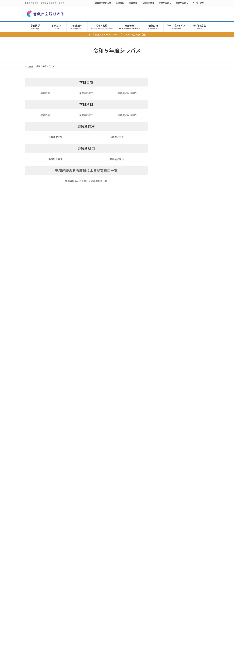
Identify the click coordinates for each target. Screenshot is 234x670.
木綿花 (172, 520)
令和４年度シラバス (175, 249)
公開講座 (173, 451)
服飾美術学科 (148, 2)
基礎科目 (45, 93)
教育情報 (165, 171)
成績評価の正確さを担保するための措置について (185, 207)
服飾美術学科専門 (127, 93)
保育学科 (133, 2)
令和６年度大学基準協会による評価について (171, 500)
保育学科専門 (86, 93)
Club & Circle (170, 387)
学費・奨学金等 (171, 256)
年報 (165, 367)
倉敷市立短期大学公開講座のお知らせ (168, 454)
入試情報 (120, 2)
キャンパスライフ (169, 381)
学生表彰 (173, 508)
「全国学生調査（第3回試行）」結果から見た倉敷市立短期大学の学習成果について (180, 536)
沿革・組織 (166, 165)
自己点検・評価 (174, 497)
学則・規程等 (170, 191)
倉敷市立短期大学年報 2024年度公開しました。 (172, 466)
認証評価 (167, 313)
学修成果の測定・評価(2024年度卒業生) (170, 443)
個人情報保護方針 (172, 158)
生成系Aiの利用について (175, 215)
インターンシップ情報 (174, 347)
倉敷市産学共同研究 (177, 474)
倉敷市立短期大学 (103, 2)
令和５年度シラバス (175, 242)
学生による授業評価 (173, 333)
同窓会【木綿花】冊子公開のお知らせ (168, 523)
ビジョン (165, 137)
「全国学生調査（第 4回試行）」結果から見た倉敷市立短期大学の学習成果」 (179, 430)
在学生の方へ (165, 2)
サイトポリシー (200, 2)
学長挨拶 (165, 117)
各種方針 (165, 144)
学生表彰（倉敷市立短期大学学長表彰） (184, 124)
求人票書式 (168, 340)
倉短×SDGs (169, 374)
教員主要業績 (170, 360)
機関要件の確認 (171, 262)
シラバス (167, 222)
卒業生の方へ (182, 2)
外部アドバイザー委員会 (175, 320)
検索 (201, 81)
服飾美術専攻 (117, 137)
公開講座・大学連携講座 (175, 306)
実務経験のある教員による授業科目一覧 (86, 170)
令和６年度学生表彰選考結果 (164, 511)
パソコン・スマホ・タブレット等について (185, 279)
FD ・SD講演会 (171, 326)
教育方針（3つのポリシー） (177, 185)
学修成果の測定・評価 (174, 151)
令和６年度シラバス (175, 235)
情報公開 (165, 286)
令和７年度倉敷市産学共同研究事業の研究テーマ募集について (179, 477)
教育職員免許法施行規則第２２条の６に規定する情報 (185, 271)
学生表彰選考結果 (172, 131)
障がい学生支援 (171, 293)
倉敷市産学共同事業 (173, 354)
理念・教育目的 (171, 178)
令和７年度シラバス (175, 229)
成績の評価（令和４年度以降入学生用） (184, 198)
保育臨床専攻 (55, 137)
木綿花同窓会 (167, 394)
